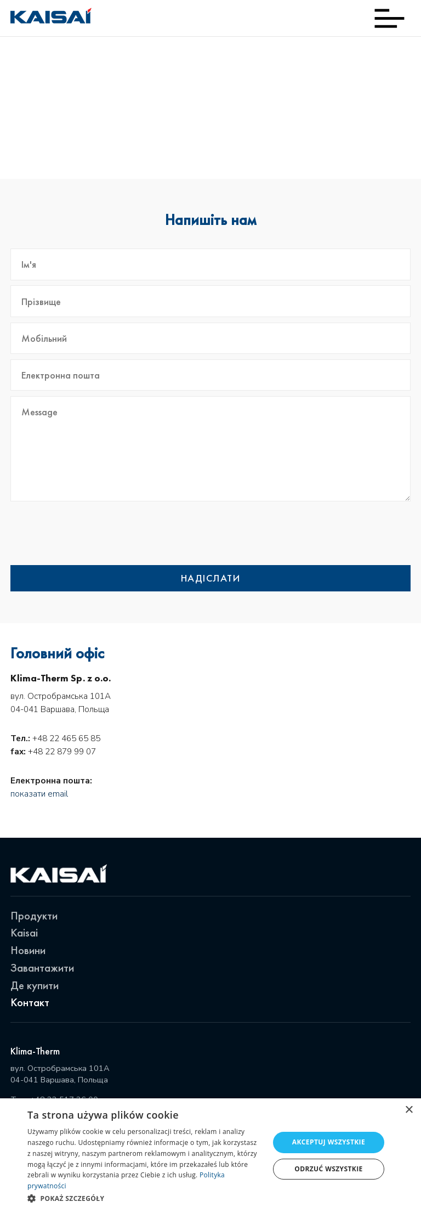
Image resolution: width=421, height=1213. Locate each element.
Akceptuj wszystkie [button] (328, 1142)
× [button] (409, 1110)
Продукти (34, 915)
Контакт (29, 1002)
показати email (39, 793)
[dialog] (210, 1155)
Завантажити (42, 967)
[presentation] (327, 533)
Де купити (34, 985)
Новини (27, 950)
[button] (144, 1198)
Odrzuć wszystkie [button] (328, 1168)
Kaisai (24, 932)
